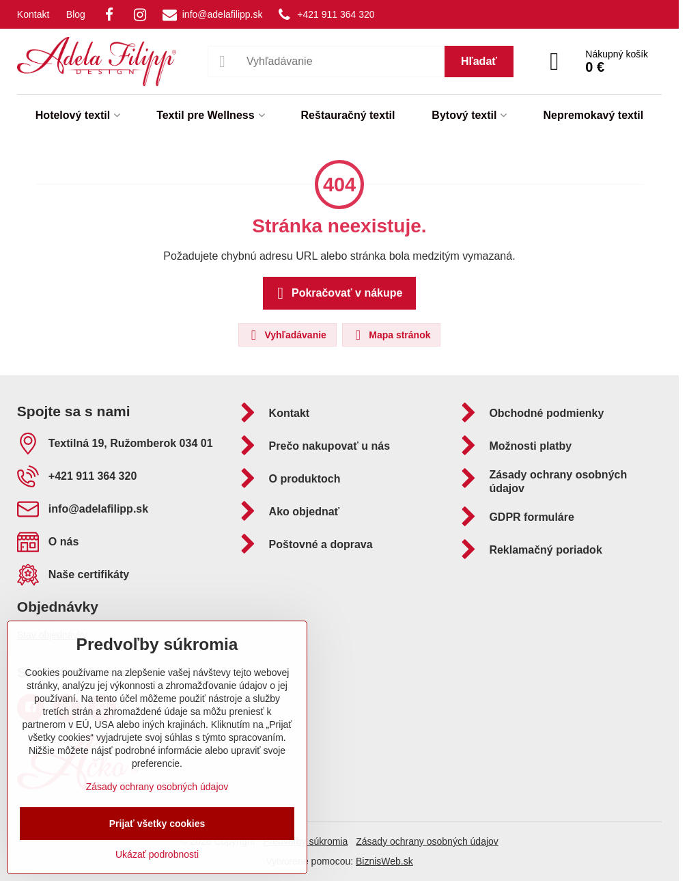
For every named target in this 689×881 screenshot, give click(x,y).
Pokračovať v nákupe (337, 293)
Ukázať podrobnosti (157, 854)
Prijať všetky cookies (157, 823)
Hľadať (479, 61)
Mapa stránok (390, 335)
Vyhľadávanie (286, 335)
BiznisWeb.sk (384, 861)
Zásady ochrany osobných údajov (427, 841)
